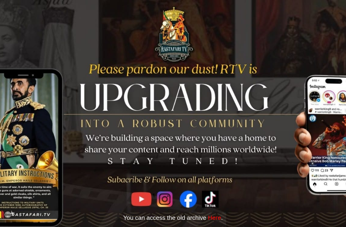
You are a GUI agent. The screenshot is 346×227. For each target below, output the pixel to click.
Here (214, 217)
